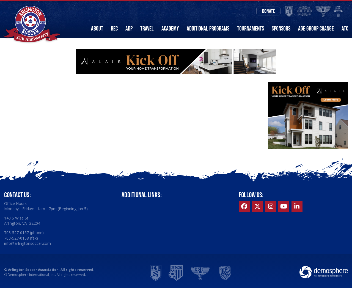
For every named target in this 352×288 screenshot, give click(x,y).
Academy (170, 28)
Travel (147, 28)
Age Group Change (316, 28)
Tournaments (250, 28)
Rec (114, 28)
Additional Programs (208, 28)
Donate (268, 11)
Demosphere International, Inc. (32, 274)
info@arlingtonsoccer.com (27, 243)
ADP (129, 28)
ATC (345, 28)
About (97, 28)
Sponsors (281, 28)
